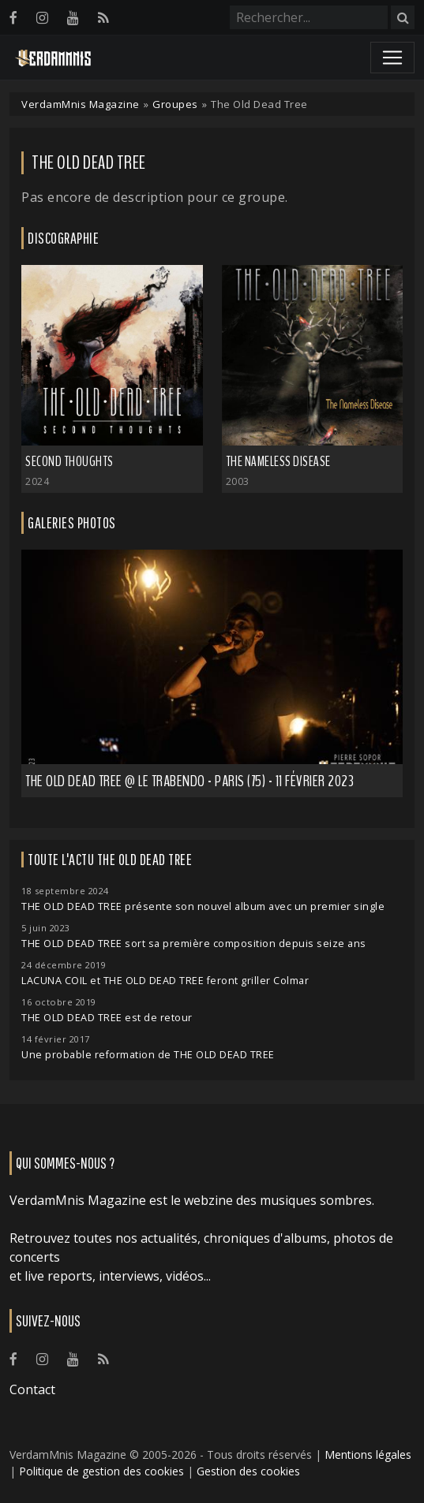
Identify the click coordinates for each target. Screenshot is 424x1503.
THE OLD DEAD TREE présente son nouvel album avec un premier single (203, 906)
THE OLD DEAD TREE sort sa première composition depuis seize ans (193, 943)
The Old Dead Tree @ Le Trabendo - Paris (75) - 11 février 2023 (189, 781)
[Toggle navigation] (392, 57)
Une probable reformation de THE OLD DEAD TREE (148, 1054)
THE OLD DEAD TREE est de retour (107, 1017)
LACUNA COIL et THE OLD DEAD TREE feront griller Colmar (165, 980)
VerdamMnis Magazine (80, 104)
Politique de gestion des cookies (101, 1471)
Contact (32, 1389)
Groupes (175, 104)
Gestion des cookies (248, 1471)
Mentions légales (368, 1454)
